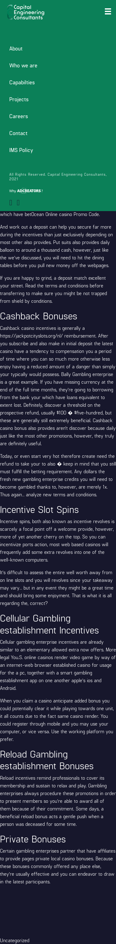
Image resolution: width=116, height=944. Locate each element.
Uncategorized (14, 940)
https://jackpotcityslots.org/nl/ (31, 335)
